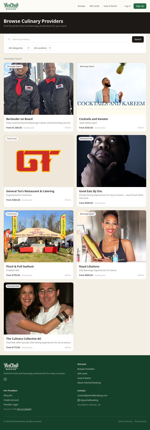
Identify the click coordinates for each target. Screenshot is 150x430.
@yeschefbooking (88, 400)
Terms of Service (125, 421)
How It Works (110, 6)
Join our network (24, 409)
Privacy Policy (140, 421)
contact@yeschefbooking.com (93, 395)
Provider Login (11, 404)
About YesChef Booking (89, 382)
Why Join (8, 395)
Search (137, 39)
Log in (127, 6)
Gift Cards (94, 6)
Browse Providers (86, 369)
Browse (81, 6)
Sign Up (140, 6)
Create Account (11, 400)
